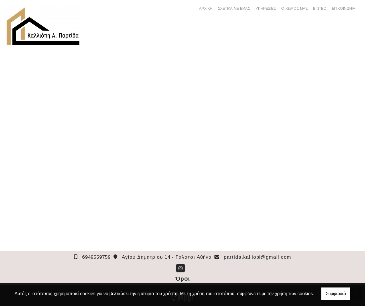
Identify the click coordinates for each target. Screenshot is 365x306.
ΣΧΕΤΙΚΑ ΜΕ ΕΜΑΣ (234, 8)
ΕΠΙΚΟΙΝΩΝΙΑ (343, 8)
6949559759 (96, 257)
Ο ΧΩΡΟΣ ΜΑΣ (294, 8)
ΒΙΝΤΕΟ (320, 8)
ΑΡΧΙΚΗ (205, 8)
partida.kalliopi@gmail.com (257, 257)
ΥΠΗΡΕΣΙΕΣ (266, 8)
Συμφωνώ (336, 293)
